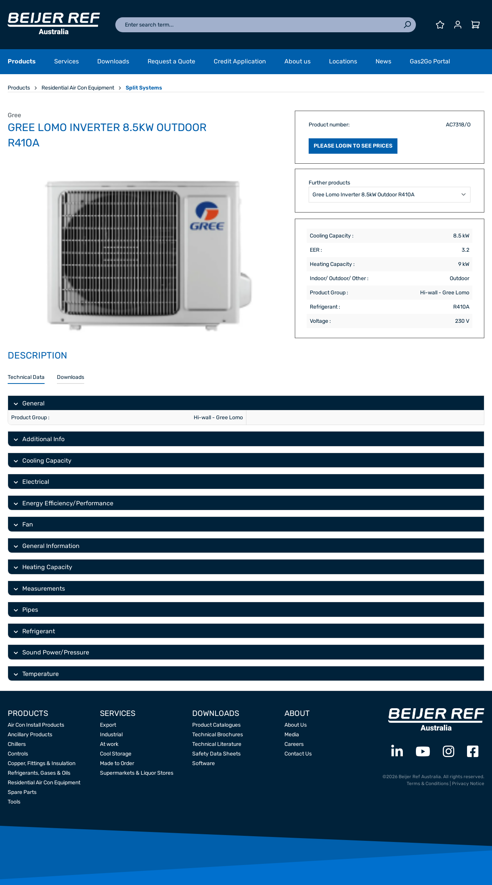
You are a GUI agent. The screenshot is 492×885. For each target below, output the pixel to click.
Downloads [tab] (70, 377)
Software (203, 763)
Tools (14, 802)
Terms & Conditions (428, 783)
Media (291, 734)
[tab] (26, 377)
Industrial (111, 734)
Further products (329, 182)
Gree (14, 115)
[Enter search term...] (257, 24)
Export (108, 725)
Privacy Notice (468, 783)
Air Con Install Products (36, 725)
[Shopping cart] (475, 24)
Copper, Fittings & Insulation (41, 763)
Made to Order (117, 763)
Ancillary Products (30, 734)
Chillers (17, 744)
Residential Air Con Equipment (44, 782)
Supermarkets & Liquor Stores (136, 773)
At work (109, 744)
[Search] (407, 24)
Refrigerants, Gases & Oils (39, 773)
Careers (294, 744)
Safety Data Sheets (216, 754)
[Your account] (458, 24)
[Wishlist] (440, 24)
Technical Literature (216, 744)
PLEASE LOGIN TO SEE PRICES (353, 146)
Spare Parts (22, 792)
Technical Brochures (217, 734)
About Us (295, 725)
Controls (18, 754)
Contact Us (298, 754)
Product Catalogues (216, 725)
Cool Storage (115, 754)
